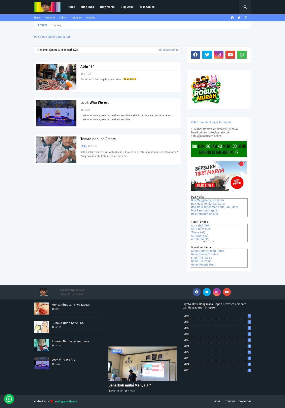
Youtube (90, 17)
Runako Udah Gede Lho (68, 323)
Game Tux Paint (201, 261)
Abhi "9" (87, 66)
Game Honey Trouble (204, 254)
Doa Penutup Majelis (204, 210)
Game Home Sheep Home (207, 251)
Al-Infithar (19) (200, 239)
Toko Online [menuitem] (147, 7)
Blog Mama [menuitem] (107, 7)
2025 (217, 370)
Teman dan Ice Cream (98, 139)
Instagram (76, 17)
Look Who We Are (94, 102)
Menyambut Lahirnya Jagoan (71, 305)
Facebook (50, 17)
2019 (217, 339)
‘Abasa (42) (198, 232)
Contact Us (245, 401)
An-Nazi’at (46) (200, 229)
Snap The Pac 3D (201, 257)
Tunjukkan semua (167, 49)
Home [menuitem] (71, 7)
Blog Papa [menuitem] (87, 7)
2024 (217, 364)
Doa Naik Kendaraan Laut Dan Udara (214, 207)
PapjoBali (117, 390)
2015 (217, 321)
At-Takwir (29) (199, 236)
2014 (217, 315)
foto (84, 146)
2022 (217, 352)
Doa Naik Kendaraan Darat (208, 203)
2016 (217, 327)
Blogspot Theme (67, 401)
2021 (217, 346)
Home (37, 17)
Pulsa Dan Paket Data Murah (52, 37)
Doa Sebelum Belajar (204, 214)
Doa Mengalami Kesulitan (207, 200)
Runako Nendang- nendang (70, 341)
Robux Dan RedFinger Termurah (211, 122)
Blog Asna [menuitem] (127, 7)
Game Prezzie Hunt (203, 264)
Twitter (63, 17)
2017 (217, 333)
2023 (217, 358)
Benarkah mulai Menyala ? (129, 385)
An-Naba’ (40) (200, 225)
